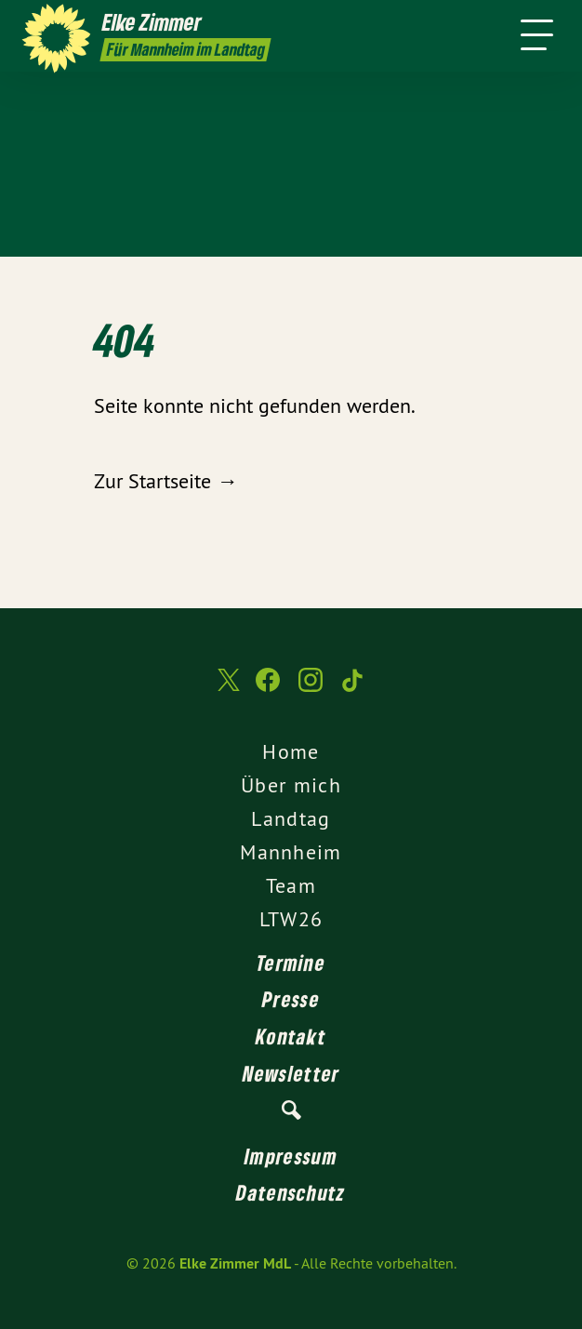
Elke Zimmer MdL (235, 1263)
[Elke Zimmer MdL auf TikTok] (353, 689)
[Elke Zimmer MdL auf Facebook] (267, 689)
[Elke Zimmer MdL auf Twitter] (226, 688)
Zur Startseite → (165, 481)
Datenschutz (290, 1192)
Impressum (291, 1156)
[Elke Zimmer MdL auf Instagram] (310, 689)
